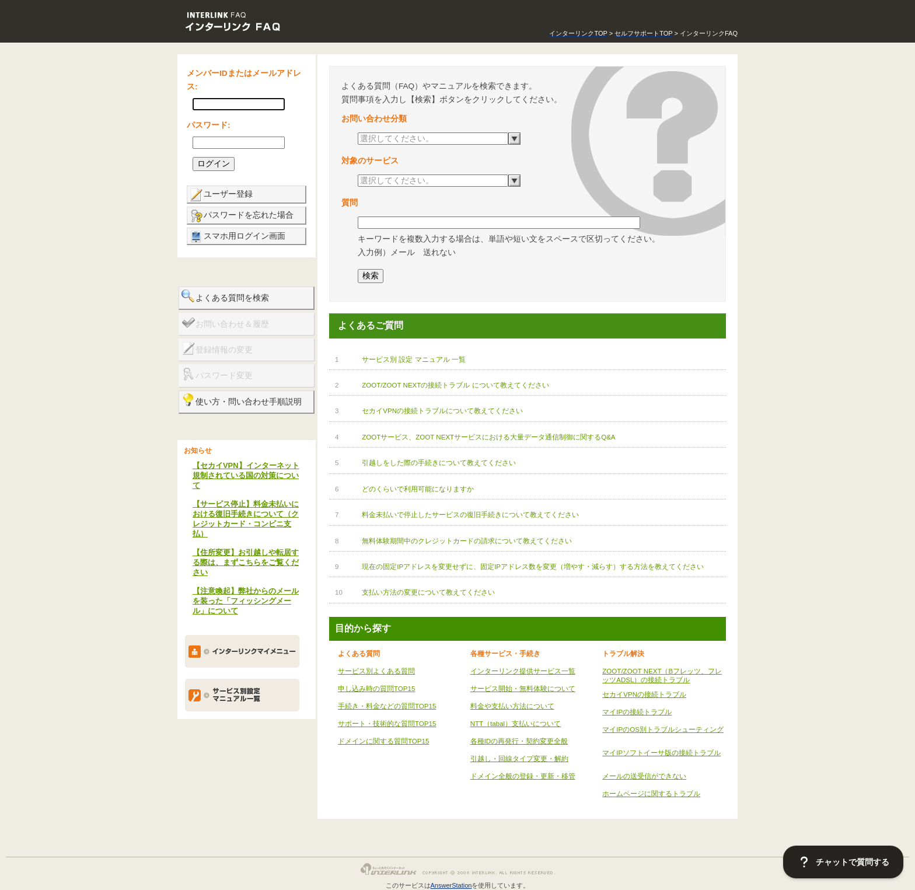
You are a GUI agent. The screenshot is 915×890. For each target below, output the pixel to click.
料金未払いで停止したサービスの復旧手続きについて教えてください (470, 514)
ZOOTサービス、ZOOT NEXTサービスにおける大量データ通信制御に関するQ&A (488, 437)
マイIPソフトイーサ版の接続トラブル (661, 752)
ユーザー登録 (228, 194)
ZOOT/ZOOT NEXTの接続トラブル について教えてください (455, 385)
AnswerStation (451, 885)
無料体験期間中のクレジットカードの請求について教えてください (467, 541)
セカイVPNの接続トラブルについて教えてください (442, 410)
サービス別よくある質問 (376, 671)
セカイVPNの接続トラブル (644, 694)
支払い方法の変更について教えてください (428, 592)
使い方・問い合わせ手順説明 (248, 401)
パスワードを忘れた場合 (249, 215)
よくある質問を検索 (232, 298)
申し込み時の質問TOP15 (376, 688)
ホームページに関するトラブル (651, 793)
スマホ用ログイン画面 (244, 236)
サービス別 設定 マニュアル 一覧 (414, 359)
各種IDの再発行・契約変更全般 (519, 741)
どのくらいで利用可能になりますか (418, 489)
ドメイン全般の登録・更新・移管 (522, 776)
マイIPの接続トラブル (637, 712)
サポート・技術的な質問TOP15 (387, 723)
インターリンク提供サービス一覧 (522, 671)
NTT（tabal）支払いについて (515, 723)
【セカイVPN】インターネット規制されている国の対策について (246, 475)
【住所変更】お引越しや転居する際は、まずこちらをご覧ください (246, 562)
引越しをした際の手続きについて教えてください (439, 462)
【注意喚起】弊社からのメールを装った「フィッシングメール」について (246, 601)
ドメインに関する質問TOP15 (383, 741)
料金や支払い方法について (512, 706)
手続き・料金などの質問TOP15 (387, 706)
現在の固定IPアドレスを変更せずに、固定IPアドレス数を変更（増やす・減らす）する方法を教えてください (533, 566)
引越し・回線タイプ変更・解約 (519, 758)
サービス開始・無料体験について (522, 688)
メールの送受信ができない (644, 776)
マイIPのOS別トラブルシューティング (663, 729)
